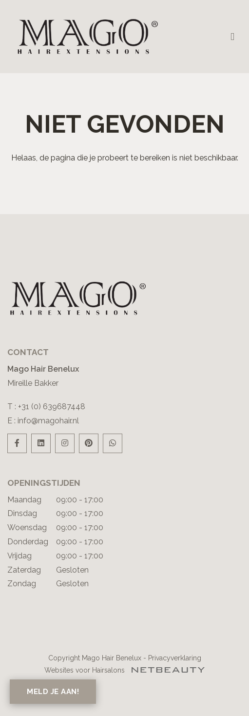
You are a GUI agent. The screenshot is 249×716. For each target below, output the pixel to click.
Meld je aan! (53, 691)
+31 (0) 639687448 (51, 406)
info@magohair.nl (48, 420)
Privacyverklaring (174, 658)
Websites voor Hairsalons (124, 670)
